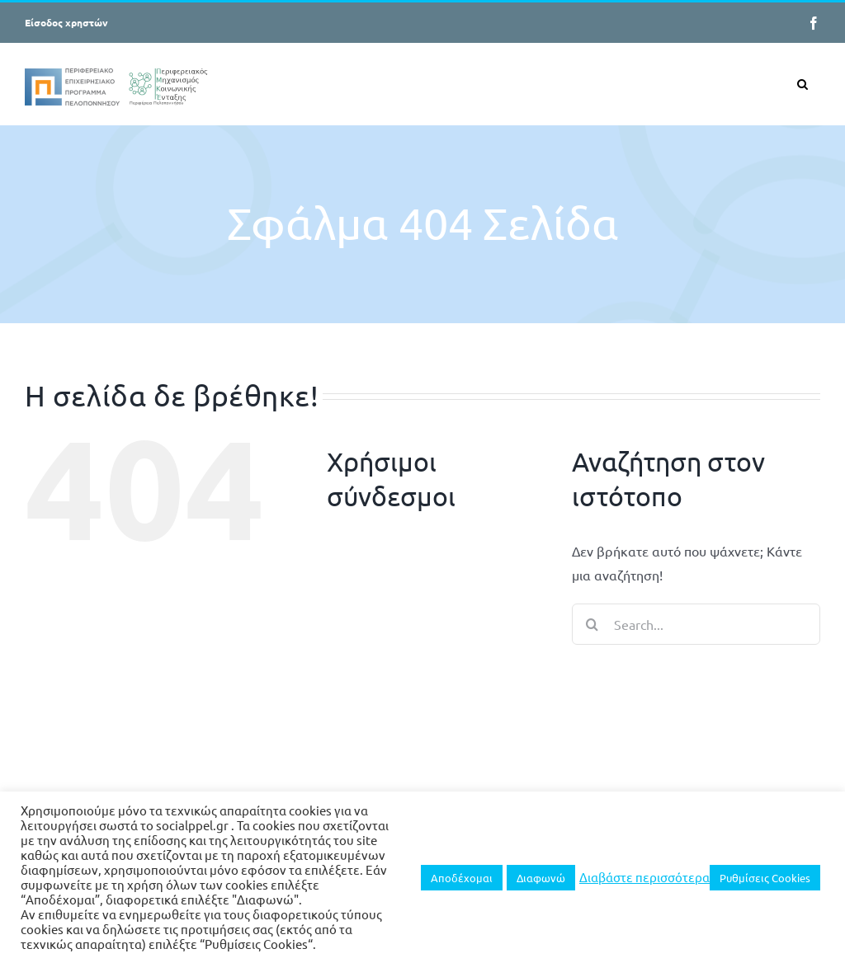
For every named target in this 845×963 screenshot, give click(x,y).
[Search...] (696, 624)
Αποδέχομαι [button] (462, 878)
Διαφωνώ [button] (541, 878)
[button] (802, 83)
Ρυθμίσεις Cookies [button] (765, 878)
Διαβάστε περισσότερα (644, 877)
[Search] (592, 624)
